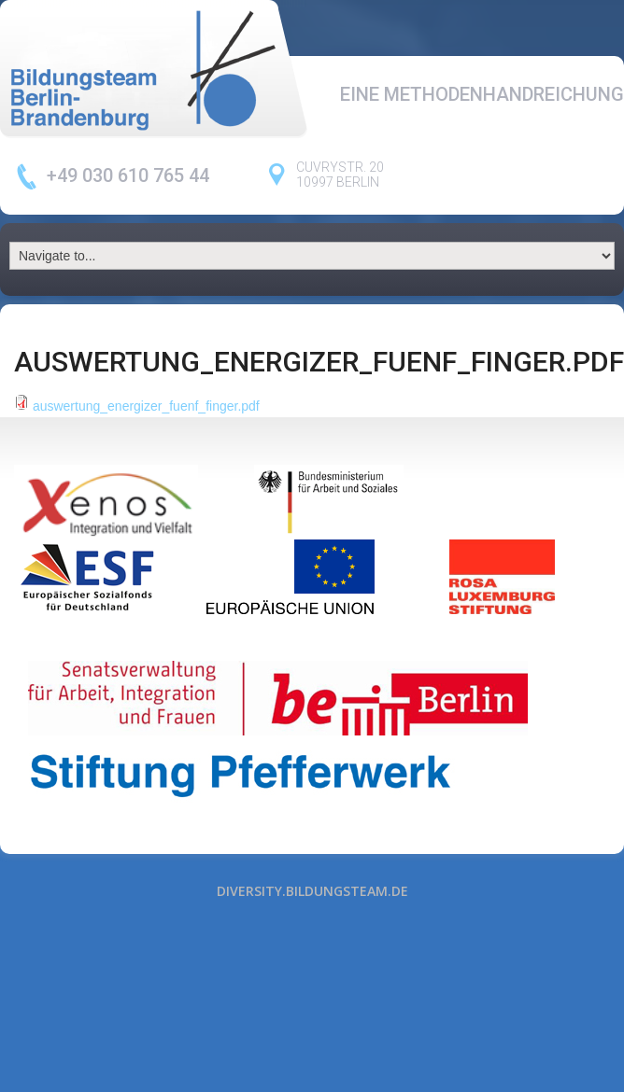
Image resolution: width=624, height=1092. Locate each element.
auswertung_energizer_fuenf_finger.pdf (146, 406)
